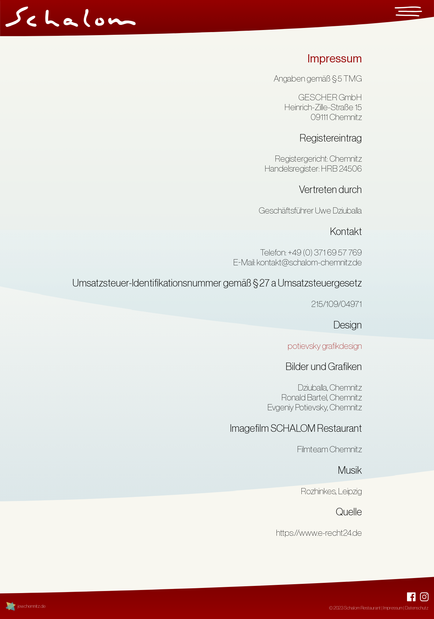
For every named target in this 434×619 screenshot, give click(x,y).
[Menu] (408, 12)
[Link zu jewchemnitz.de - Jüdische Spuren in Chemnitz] (25, 606)
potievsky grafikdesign (325, 346)
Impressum (393, 608)
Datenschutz (417, 608)
